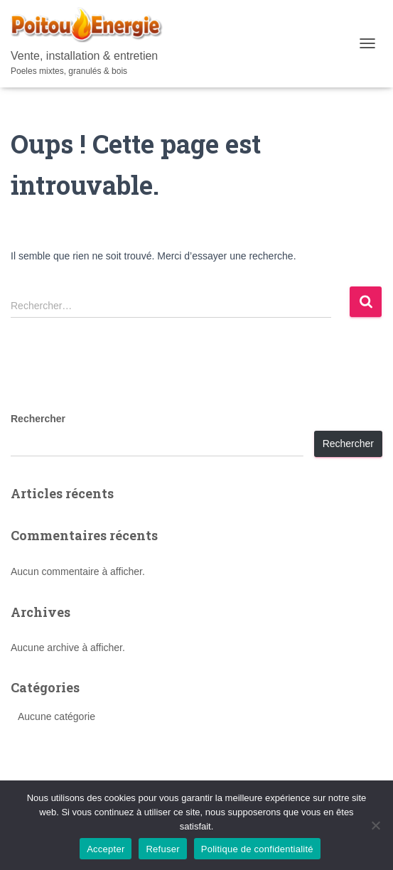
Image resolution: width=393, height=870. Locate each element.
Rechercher (38, 418)
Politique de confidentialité (257, 849)
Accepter (105, 849)
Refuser (162, 849)
